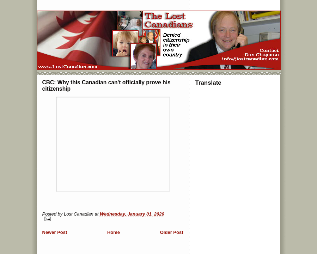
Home (113, 232)
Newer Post (54, 232)
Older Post (171, 232)
